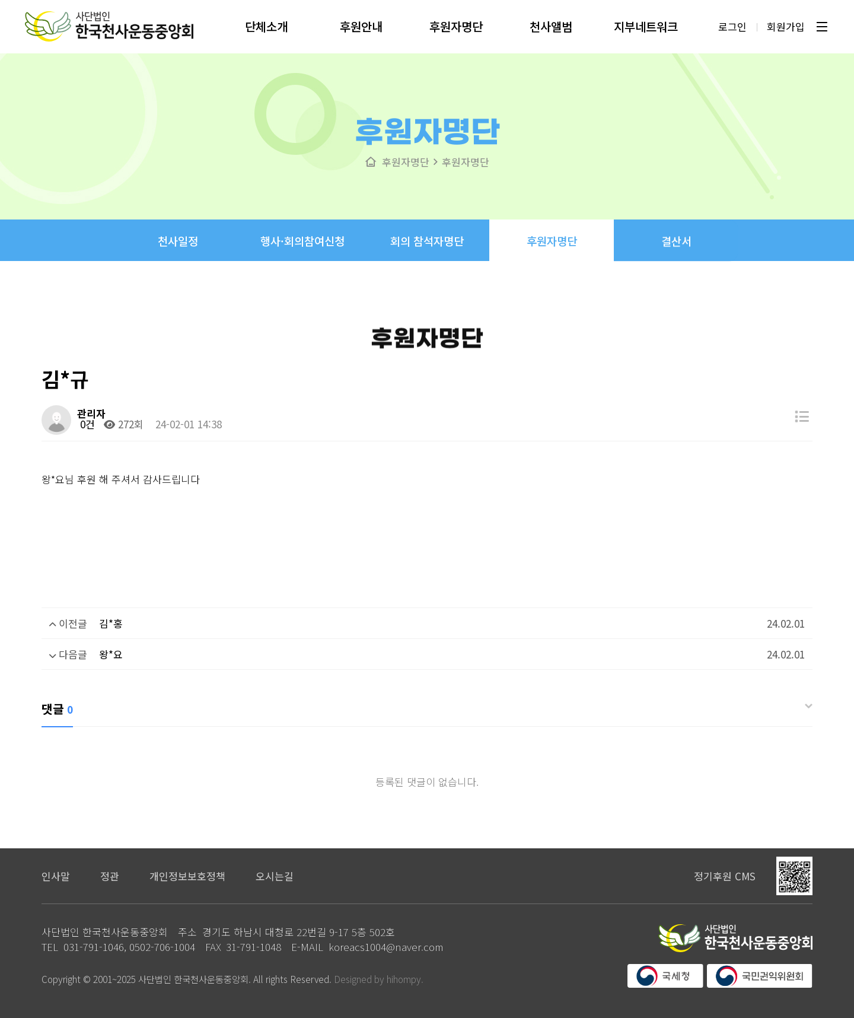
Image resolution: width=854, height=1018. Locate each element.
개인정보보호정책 (187, 876)
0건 (86, 423)
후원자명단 (456, 21)
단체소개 (266, 21)
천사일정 (178, 247)
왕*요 (111, 654)
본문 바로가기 (0, 0)
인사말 (56, 876)
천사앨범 (551, 21)
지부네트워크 (646, 21)
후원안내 (361, 21)
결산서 (676, 276)
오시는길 (275, 876)
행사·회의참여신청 (302, 252)
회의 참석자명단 (427, 258)
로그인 (732, 21)
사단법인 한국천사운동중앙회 (110, 21)
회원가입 (785, 21)
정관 (109, 876)
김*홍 (111, 623)
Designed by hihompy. (378, 978)
